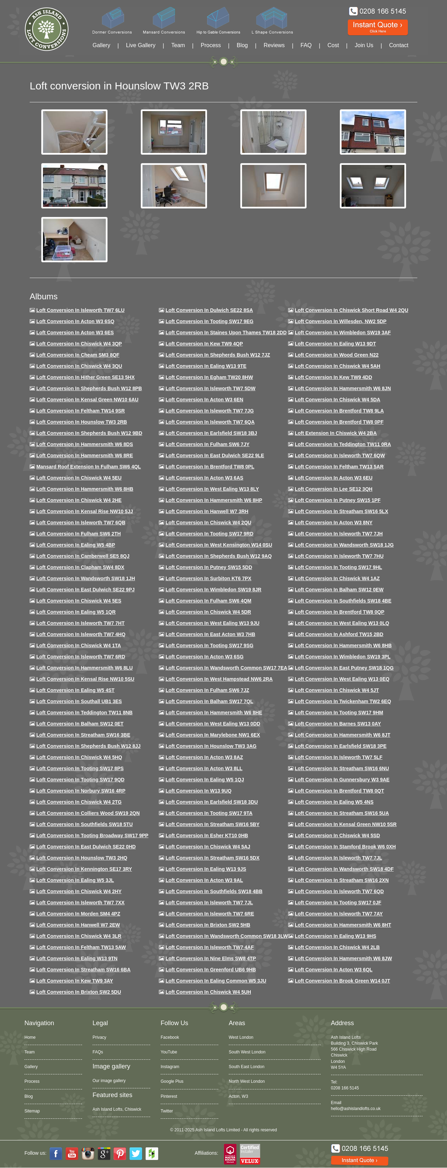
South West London (247, 1052)
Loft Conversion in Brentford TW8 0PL (210, 466)
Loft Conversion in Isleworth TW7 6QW (340, 455)
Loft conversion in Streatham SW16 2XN (342, 880)
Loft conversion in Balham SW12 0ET (80, 724)
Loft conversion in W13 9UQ (199, 791)
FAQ (306, 45)
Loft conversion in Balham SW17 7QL (209, 701)
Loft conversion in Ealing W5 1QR (76, 612)
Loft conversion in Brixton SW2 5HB (208, 925)
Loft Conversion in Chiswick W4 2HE (79, 500)
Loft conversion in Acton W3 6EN (204, 399)
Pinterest (169, 1096)
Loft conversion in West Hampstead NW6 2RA (219, 679)
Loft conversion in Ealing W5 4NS (334, 802)
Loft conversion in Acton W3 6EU (334, 478)
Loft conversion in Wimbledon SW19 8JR (213, 589)
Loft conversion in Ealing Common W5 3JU (216, 981)
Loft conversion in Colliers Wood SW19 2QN (88, 813)
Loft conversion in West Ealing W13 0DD (213, 724)
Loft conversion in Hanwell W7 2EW (78, 925)
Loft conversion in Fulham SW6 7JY (207, 444)
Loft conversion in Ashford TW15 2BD (339, 634)
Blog (242, 45)
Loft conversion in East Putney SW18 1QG (344, 668)
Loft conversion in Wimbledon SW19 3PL (342, 656)
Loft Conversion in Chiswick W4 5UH (208, 992)
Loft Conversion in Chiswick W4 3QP (79, 343)
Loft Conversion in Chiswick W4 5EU (79, 478)
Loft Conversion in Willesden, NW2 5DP (341, 321)
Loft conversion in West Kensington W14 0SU (219, 545)
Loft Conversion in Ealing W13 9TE (206, 366)
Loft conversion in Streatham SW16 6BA (83, 969)
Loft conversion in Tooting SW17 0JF (338, 902)
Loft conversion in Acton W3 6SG (205, 656)
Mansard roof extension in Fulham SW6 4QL (88, 466)
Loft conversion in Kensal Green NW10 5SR (346, 824)
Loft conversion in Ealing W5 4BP (75, 545)
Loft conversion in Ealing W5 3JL (75, 880)
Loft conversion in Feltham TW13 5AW (81, 947)
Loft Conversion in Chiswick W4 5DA (337, 399)
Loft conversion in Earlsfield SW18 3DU (212, 802)
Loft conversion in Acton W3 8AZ (204, 757)
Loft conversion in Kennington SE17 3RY (84, 869)
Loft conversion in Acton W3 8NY (334, 522)
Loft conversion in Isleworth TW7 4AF (210, 947)
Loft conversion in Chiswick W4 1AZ (337, 578)
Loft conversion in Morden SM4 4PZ (78, 914)
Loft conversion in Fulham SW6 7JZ (207, 690)
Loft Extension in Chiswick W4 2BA (336, 433)
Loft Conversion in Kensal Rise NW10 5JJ (84, 511)
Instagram (170, 1066)
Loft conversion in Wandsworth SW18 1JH (85, 578)
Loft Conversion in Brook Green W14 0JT (342, 981)
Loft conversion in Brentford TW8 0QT (339, 791)
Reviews (274, 45)
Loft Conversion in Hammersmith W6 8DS (84, 444)
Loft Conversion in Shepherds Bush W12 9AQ (219, 556)
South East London (246, 1066)
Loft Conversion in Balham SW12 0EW (339, 589)
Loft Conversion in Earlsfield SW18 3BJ (211, 433)
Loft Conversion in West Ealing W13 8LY (212, 489)
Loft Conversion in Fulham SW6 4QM (208, 601)
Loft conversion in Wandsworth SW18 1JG (344, 545)
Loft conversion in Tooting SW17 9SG (210, 645)
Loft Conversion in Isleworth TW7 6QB (80, 522)
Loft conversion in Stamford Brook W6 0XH (345, 846)
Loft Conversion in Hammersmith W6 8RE (84, 455)
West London (241, 1037)
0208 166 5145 (345, 1088)
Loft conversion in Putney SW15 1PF (338, 500)
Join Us (364, 45)
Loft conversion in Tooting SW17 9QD (80, 779)
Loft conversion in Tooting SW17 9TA (209, 813)
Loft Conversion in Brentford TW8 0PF (339, 422)
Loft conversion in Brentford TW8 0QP (339, 612)
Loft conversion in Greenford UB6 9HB (211, 969)
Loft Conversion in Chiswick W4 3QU (79, 366)
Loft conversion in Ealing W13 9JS (206, 869)
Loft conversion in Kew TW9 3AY (74, 981)
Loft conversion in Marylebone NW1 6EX (213, 735)
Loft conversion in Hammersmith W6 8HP (214, 500)
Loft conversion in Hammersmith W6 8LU (84, 668)
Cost (333, 45)
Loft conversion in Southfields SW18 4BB (214, 891)
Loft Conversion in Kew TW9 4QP (204, 343)
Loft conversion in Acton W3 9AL (204, 880)
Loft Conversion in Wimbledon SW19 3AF (343, 332)
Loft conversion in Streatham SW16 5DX (212, 858)
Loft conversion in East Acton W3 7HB (210, 634)
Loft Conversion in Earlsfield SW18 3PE (341, 746)
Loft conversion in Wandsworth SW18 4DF (344, 869)
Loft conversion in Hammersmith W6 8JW (343, 958)
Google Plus (172, 1081)
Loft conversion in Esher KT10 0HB (207, 835)
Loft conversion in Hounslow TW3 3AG (211, 746)
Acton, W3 (238, 1096)
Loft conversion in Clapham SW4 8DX (80, 567)
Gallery (101, 45)
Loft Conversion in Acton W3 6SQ (75, 321)
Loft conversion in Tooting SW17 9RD (210, 533)
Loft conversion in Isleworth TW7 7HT (80, 623)
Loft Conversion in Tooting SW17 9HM (339, 712)
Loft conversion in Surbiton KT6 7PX (208, 578)
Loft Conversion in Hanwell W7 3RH (207, 511)
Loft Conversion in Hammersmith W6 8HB (84, 489)
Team (178, 45)
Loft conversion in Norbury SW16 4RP (80, 791)
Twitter (167, 1111)
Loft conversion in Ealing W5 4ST (75, 690)
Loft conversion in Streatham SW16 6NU (342, 768)
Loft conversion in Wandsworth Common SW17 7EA (226, 668)
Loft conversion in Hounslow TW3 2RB (81, 422)
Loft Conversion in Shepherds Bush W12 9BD (89, 433)
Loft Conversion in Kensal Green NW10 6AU (87, 399)
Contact (398, 45)
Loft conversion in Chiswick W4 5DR (208, 612)
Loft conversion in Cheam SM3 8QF (77, 355)
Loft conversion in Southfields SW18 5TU (84, 824)
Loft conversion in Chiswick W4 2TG (79, 802)
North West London (247, 1081)
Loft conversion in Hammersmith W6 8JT (342, 735)
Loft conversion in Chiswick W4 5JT (337, 690)
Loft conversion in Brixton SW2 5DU (78, 992)
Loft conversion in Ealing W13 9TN (77, 958)
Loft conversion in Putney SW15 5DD (209, 567)
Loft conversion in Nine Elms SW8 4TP (211, 958)
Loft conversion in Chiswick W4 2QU (208, 522)
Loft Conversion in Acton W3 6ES (75, 332)
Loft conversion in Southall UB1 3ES (79, 701)
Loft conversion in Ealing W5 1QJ (205, 779)
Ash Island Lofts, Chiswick (117, 1109)
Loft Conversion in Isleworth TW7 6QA (210, 422)
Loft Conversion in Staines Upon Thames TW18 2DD (226, 332)
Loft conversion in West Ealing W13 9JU (212, 623)
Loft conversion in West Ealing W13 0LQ (342, 623)
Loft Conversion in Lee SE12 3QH (334, 489)
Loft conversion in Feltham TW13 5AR (339, 466)
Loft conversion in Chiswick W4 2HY (79, 891)
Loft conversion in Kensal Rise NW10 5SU (85, 679)
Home (30, 1037)
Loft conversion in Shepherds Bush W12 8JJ (88, 746)
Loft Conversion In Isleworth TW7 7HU (339, 556)
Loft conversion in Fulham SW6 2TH (78, 533)
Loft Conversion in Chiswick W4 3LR (78, 936)
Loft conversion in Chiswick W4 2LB (337, 947)
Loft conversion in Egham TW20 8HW (209, 377)
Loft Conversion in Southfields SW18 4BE (343, 601)
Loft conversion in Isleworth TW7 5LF (338, 757)
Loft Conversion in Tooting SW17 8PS (80, 768)
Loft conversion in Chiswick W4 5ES (78, 601)
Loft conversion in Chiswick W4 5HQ (79, 757)
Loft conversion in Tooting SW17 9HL (338, 567)
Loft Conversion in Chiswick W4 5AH (337, 366)
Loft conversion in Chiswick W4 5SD (337, 835)
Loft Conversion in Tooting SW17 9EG (210, 321)
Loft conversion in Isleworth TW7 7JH (339, 533)
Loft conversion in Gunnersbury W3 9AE (342, 779)
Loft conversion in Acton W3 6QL (334, 969)
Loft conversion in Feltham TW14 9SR (80, 411)
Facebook (170, 1037)
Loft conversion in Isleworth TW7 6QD (339, 891)
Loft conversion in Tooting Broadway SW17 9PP (92, 835)
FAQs (98, 1052)
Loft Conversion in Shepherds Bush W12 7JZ (218, 355)
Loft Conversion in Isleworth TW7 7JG (210, 411)
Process (211, 45)
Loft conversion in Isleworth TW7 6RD (80, 656)
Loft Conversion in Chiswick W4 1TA (78, 645)
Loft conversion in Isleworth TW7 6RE (210, 914)
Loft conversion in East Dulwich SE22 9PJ (85, 589)
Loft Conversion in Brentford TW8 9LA (339, 411)
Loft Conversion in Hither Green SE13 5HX (85, 377)
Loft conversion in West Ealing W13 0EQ (342, 679)
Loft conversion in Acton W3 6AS (204, 478)
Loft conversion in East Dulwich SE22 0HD (86, 846)
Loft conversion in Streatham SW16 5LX (341, 511)
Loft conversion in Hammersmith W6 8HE (214, 712)
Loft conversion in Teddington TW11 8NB (84, 712)
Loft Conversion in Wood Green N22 (337, 355)
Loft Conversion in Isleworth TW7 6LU (80, 310)
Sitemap (32, 1111)
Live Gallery (140, 45)
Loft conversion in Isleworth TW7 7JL (338, 858)
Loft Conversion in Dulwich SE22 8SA (209, 310)
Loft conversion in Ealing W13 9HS (335, 936)
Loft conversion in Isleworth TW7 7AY (339, 914)
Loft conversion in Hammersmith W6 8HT (343, 925)
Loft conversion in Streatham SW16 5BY (212, 824)
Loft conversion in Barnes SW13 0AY (338, 724)
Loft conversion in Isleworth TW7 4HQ (80, 634)
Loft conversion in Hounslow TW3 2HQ (81, 858)
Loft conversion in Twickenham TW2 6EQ (343, 701)
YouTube (169, 1052)
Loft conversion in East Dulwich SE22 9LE (215, 455)
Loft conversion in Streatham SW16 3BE (83, 735)
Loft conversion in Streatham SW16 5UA (342, 813)
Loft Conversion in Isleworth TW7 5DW (210, 388)
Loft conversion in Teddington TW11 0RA (343, 444)
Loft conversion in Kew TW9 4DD (333, 377)
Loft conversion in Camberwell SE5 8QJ (83, 556)
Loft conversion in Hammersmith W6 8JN (343, 388)
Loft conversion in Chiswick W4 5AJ (208, 846)
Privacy (99, 1037)
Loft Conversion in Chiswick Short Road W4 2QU (351, 310)
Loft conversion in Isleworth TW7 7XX (80, 902)
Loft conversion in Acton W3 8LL (204, 768)
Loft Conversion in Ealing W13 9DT (335, 343)
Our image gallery (109, 1080)
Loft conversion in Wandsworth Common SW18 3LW (227, 936)
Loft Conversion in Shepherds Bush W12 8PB (89, 388)
